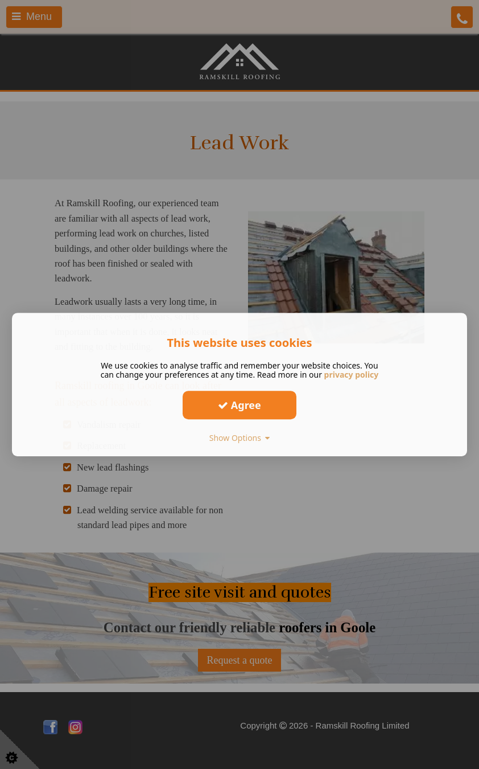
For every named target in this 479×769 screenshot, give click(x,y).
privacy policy (351, 374)
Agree (239, 405)
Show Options (239, 437)
